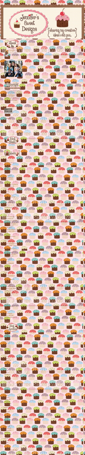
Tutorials (6, 301)
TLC (5, 299)
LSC (5, 232)
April (5, 370)
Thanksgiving (7, 295)
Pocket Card (7, 259)
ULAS (5, 302)
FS (5, 209)
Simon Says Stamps (9, 275)
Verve (5, 308)
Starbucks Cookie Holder (10, 288)
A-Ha (5, 160)
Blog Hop (6, 173)
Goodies (6, 213)
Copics (6, 191)
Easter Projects (8, 202)
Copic (5, 189)
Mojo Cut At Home (8, 241)
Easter (6, 198)
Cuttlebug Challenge (9, 196)
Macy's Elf (6, 234)
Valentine (6, 304)
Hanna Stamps (7, 218)
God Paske (7, 211)
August (5, 352)
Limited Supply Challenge (10, 231)
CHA (5, 180)
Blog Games (7, 171)
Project (6, 261)
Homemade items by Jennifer (11, 220)
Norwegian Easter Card (9, 248)
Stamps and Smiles (8, 286)
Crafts (5, 193)
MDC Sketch (7, 238)
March (5, 339)
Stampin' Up (7, 284)
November (6, 348)
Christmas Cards (8, 186)
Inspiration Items (8, 225)
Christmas (6, 182)
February (6, 341)
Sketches (6, 281)
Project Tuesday (8, 263)
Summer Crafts (7, 290)
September (6, 360)
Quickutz (6, 266)
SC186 (6, 272)
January (6, 333)
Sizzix (5, 277)
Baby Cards (7, 164)
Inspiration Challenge (9, 223)
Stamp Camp (7, 283)
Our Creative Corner (9, 254)
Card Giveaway (8, 177)
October (6, 335)
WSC (5, 319)
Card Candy (7, 175)
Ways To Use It (7, 315)
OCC (5, 250)
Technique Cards (8, 293)
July (5, 337)
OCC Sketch (7, 252)
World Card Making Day (9, 317)
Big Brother (7, 168)
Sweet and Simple (8, 292)
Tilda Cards (7, 297)
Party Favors (7, 257)
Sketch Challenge (8, 279)
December (6, 346)
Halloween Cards (8, 216)
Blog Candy (7, 169)
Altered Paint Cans (8, 162)
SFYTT (6, 274)
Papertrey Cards (8, 256)
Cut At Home (7, 195)
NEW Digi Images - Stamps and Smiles (13, 245)
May (5, 368)
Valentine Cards (8, 306)
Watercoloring (7, 313)
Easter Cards (7, 200)
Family (6, 205)
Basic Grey (7, 166)
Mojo (5, 240)
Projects (6, 265)
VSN (5, 311)
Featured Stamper (8, 207)
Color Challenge (8, 187)
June (5, 356)
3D (5, 159)
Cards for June (7, 179)
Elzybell (6, 204)
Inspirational (7, 227)
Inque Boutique (7, 222)
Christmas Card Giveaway (10, 184)
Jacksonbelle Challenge (9, 229)
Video (5, 310)
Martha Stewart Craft (9, 236)
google (6, 215)
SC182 (6, 270)
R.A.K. (6, 268)
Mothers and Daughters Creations (12, 243)
